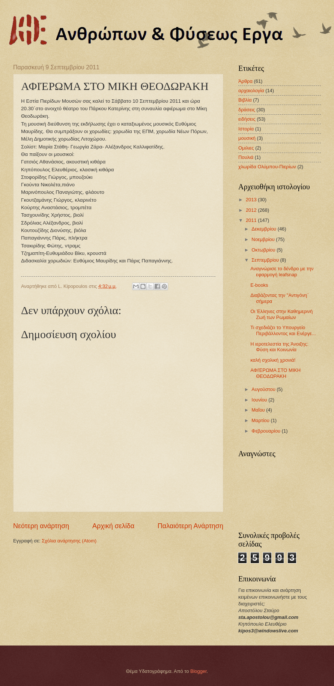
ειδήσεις (247, 119)
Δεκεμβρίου (264, 229)
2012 (252, 210)
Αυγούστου (264, 389)
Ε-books (259, 285)
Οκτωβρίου (264, 250)
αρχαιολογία (251, 90)
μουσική (247, 138)
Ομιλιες (246, 148)
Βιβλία (245, 100)
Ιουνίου (259, 400)
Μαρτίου (261, 420)
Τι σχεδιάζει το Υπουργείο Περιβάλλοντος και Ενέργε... (283, 330)
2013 (252, 199)
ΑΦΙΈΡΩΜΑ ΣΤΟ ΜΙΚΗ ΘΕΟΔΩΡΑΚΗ (275, 373)
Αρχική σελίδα (113, 526)
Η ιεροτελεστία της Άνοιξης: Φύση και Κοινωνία (279, 346)
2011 (252, 220)
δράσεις (246, 109)
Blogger (198, 671)
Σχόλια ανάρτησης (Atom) (69, 541)
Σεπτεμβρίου (265, 260)
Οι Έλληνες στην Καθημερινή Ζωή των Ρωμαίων (281, 314)
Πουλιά (245, 157)
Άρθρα (245, 81)
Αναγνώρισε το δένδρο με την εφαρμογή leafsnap (281, 271)
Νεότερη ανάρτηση (41, 526)
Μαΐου (258, 410)
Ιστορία (246, 129)
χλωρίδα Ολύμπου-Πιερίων (267, 166)
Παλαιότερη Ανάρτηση (190, 526)
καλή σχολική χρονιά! (272, 360)
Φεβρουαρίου (266, 431)
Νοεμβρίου (263, 239)
